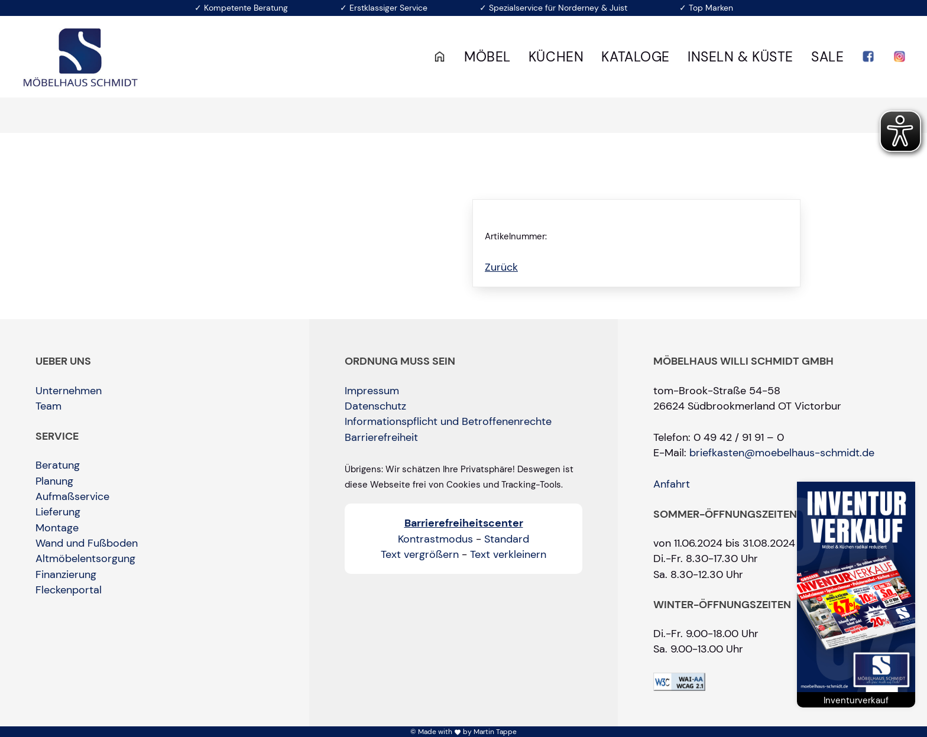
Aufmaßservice (72, 496)
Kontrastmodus (435, 539)
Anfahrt (671, 484)
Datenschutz (375, 406)
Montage (57, 527)
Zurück (501, 267)
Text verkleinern (508, 554)
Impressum (372, 390)
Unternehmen (68, 390)
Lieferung (57, 511)
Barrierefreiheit (381, 437)
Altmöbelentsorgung (85, 558)
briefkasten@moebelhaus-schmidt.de (781, 452)
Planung (54, 481)
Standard (506, 539)
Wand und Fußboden (86, 543)
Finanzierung (65, 574)
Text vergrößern (420, 554)
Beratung (57, 465)
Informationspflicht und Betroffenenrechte (448, 421)
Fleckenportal (68, 589)
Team (48, 406)
